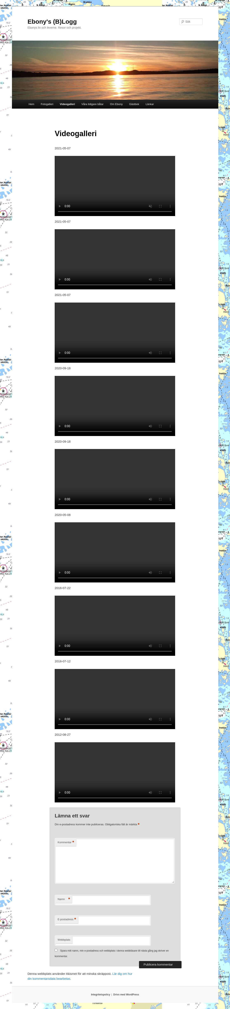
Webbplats (64, 939)
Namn (64, 899)
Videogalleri (67, 104)
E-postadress (67, 919)
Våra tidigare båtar (92, 104)
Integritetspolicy (100, 994)
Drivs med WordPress (126, 994)
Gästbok (134, 104)
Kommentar (66, 842)
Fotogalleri (47, 104)
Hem (31, 104)
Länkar (150, 104)
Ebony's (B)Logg (52, 21)
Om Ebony (116, 104)
